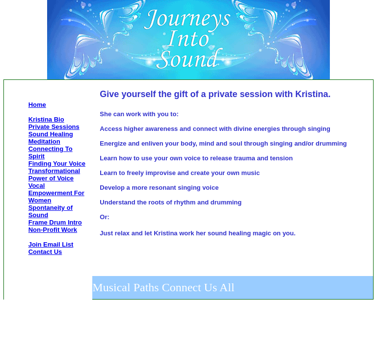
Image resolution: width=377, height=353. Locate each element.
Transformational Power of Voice (54, 174)
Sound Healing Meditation (50, 137)
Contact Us (45, 251)
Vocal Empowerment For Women (56, 193)
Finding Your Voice (56, 163)
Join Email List (51, 244)
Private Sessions (54, 126)
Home (37, 104)
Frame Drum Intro (55, 222)
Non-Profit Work (52, 229)
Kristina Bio (46, 119)
